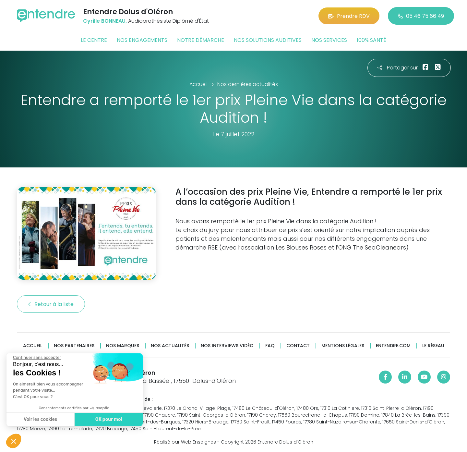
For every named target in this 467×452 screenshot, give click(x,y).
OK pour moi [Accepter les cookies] (108, 419)
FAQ (270, 345)
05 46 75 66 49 (421, 16)
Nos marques (122, 345)
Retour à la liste (51, 304)
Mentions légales (342, 345)
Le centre (94, 40)
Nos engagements (142, 40)
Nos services (329, 40)
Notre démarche (200, 40)
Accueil (32, 345)
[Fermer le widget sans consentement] (37, 357)
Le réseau (433, 345)
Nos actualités (170, 345)
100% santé (371, 40)
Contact (298, 345)
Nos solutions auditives (268, 40)
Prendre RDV (349, 16)
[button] (13, 441)
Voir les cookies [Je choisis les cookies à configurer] (40, 419)
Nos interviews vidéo (227, 345)
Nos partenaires (74, 345)
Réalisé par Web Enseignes (185, 442)
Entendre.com (393, 345)
